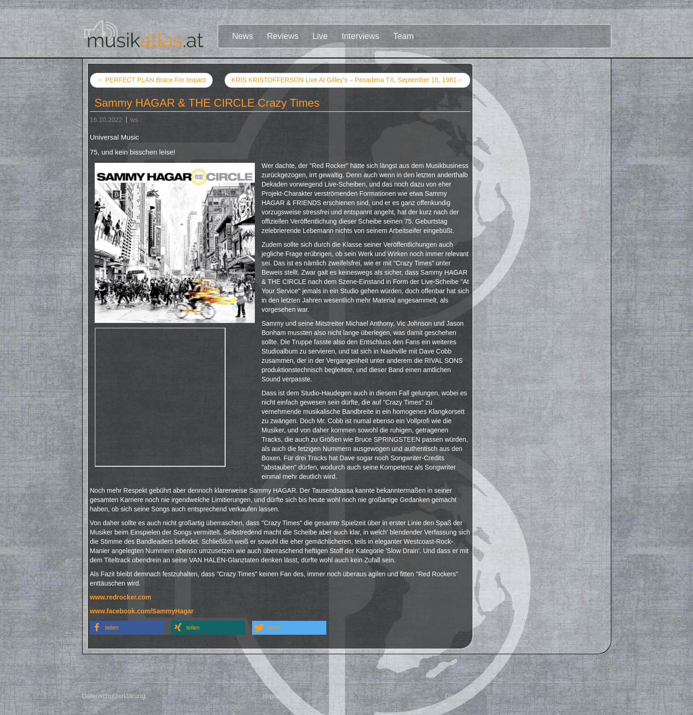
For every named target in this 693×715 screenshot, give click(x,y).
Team (403, 36)
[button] (127, 628)
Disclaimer (460, 696)
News (242, 36)
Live (320, 36)
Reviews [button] (282, 36)
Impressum (279, 696)
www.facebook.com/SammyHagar (142, 611)
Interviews (360, 36)
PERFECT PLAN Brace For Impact (151, 80)
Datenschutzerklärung (113, 696)
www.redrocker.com (121, 597)
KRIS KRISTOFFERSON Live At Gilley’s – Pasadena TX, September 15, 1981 (347, 80)
